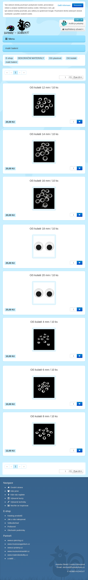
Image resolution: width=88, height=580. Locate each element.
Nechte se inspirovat (18, 505)
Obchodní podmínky (16, 530)
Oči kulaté (72, 58)
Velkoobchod (13, 523)
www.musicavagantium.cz (19, 544)
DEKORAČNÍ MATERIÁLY (31, 58)
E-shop (9, 58)
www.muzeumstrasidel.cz (18, 551)
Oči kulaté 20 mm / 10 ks (44, 275)
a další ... (11, 558)
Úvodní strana (15, 487)
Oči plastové (55, 58)
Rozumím (78, 5)
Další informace (64, 5)
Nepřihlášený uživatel (72, 29)
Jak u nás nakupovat (17, 519)
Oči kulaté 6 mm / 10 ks (44, 369)
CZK (77, 20)
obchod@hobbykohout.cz (74, 567)
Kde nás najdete (16, 495)
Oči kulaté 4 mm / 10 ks (44, 321)
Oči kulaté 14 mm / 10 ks (44, 134)
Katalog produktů (15, 516)
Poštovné (12, 526)
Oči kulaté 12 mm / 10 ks (44, 87)
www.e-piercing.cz (15, 540)
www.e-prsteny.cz (15, 548)
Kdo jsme (13, 491)
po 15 (78, 77)
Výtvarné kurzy (15, 498)
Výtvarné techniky (17, 502)
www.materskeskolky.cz (18, 555)
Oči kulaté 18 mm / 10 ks (44, 228)
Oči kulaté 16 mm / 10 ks (44, 180)
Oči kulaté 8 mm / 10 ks (44, 416)
